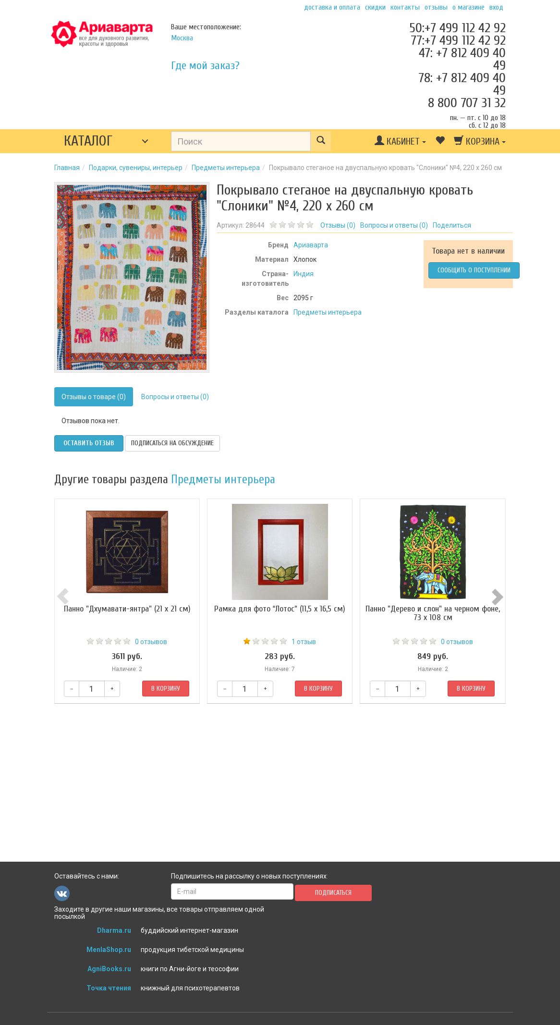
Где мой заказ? (205, 65)
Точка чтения (108, 988)
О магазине (468, 7)
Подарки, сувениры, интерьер (136, 167)
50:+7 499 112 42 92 (457, 28)
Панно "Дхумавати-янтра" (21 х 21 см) (127, 609)
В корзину (165, 688)
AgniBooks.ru (109, 969)
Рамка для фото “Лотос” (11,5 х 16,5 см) (279, 609)
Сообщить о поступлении (474, 270)
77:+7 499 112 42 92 (458, 40)
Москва (182, 38)
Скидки (375, 7)
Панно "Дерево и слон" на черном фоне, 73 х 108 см (432, 613)
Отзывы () (337, 225)
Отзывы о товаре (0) (93, 397)
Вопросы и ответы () (394, 225)
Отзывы (436, 7)
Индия (303, 274)
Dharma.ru (114, 930)
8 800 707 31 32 (467, 102)
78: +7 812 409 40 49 (462, 84)
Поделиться (452, 225)
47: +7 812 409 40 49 (462, 59)
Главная (67, 167)
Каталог (88, 141)
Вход (496, 7)
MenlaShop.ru (108, 949)
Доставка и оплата (332, 7)
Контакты (405, 7)
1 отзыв (304, 642)
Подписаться (333, 893)
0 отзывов (151, 642)
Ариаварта (310, 245)
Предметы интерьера (226, 167)
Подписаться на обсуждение (172, 443)
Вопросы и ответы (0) (175, 397)
